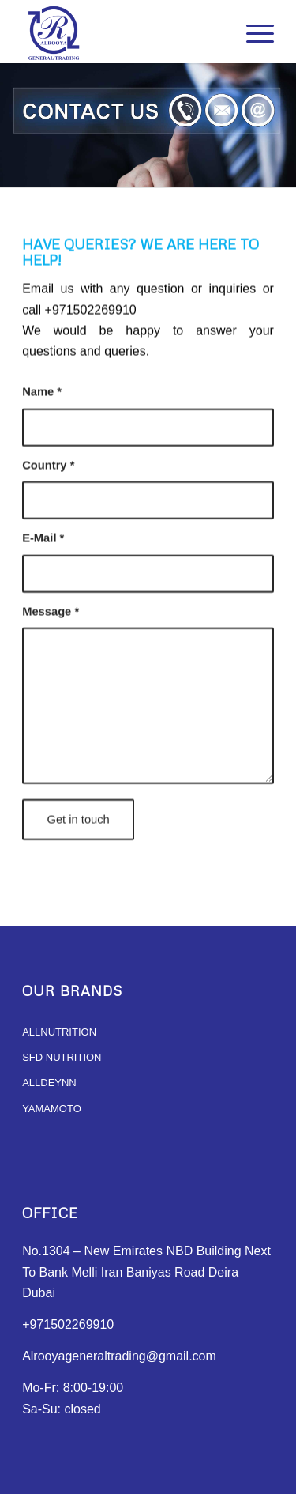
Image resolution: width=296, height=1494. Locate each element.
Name (42, 407)
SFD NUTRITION (61, 1057)
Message (50, 626)
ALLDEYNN (49, 1082)
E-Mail (43, 552)
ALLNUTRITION (59, 1032)
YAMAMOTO (51, 1109)
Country (48, 479)
